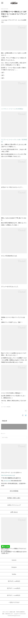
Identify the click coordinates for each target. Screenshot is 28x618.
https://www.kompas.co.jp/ (8, 475)
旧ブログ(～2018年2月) (14, 581)
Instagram (14, 567)
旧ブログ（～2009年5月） (14, 588)
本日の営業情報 (14, 491)
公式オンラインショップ (14, 505)
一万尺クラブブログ (14, 602)
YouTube (14, 574)
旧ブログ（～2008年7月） (14, 595)
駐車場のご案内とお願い (14, 498)
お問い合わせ (14, 512)
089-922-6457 (7, 480)
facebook (14, 560)
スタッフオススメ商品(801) (5, 406)
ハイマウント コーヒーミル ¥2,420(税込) (12, 108)
